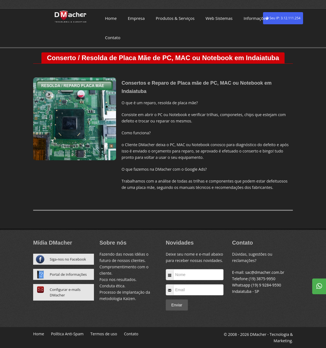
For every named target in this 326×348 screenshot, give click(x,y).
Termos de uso (103, 333)
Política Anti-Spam (67, 333)
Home (111, 18)
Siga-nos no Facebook (68, 259)
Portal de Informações (68, 274)
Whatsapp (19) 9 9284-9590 (256, 285)
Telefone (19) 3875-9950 (253, 278)
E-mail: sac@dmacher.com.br (258, 272)
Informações (256, 18)
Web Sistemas (219, 18)
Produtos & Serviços (175, 18)
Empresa (136, 18)
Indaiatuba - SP (245, 291)
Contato (112, 37)
